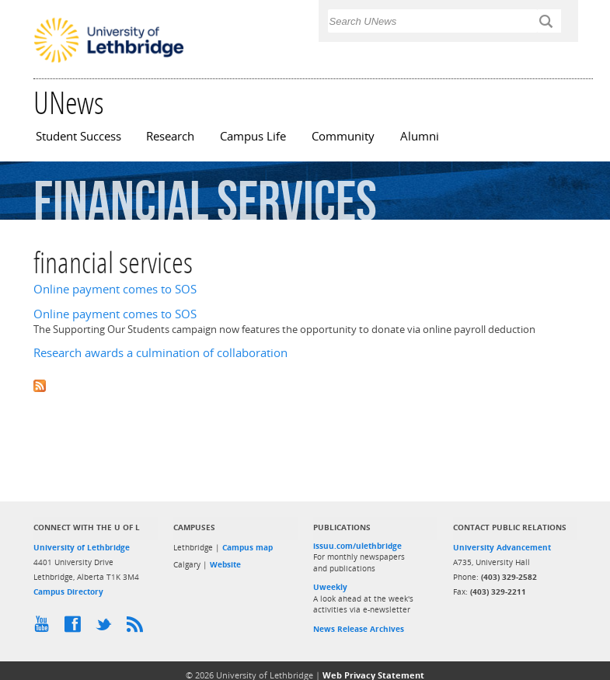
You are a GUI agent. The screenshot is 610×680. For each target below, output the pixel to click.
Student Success (78, 136)
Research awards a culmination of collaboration (160, 353)
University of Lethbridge (81, 547)
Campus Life (253, 136)
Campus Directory (68, 591)
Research (170, 136)
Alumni (419, 136)
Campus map (247, 547)
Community (343, 136)
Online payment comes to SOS (115, 289)
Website (225, 564)
